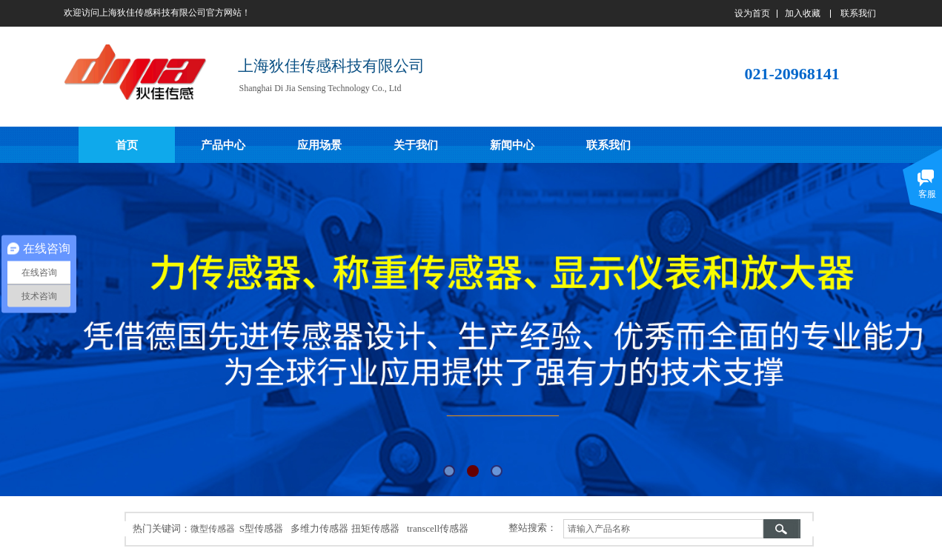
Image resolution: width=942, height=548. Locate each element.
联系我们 (608, 145)
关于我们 (416, 145)
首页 (127, 145)
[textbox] (663, 528)
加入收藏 (802, 13)
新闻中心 (512, 145)
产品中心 (223, 145)
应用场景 (319, 145)
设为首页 (752, 13)
